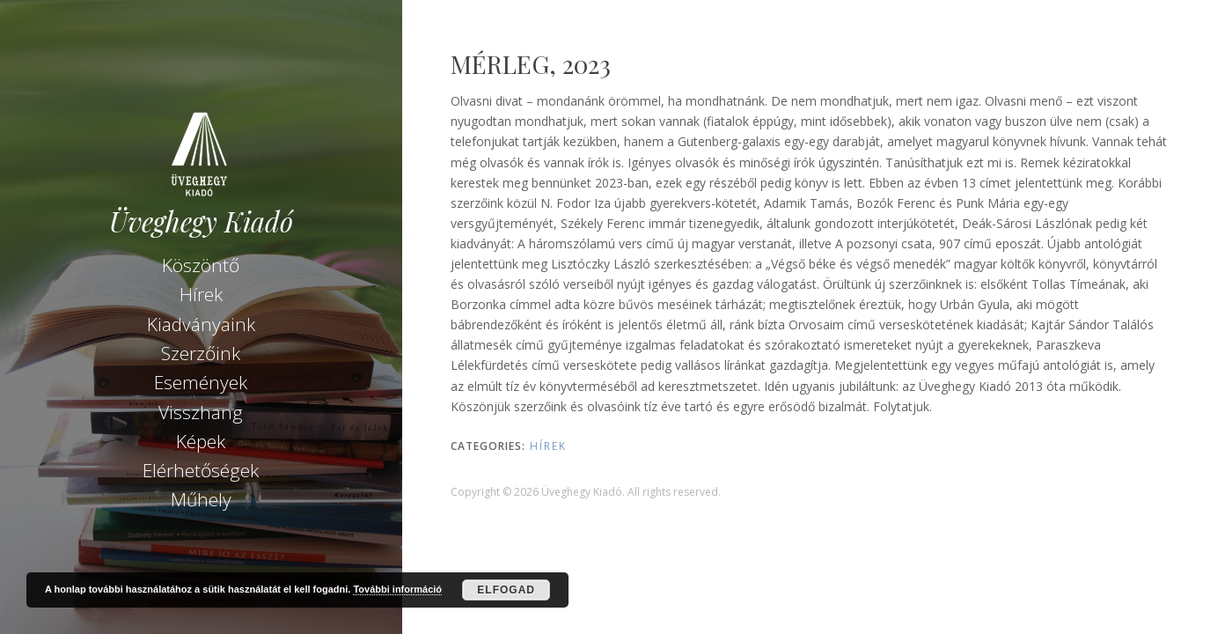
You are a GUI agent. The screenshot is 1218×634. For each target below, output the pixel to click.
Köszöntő (200, 265)
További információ (397, 589)
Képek (200, 441)
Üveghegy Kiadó (201, 221)
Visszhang (200, 412)
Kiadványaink (201, 324)
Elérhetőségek (201, 470)
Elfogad (506, 590)
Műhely (201, 499)
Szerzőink (200, 353)
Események (200, 382)
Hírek (201, 294)
